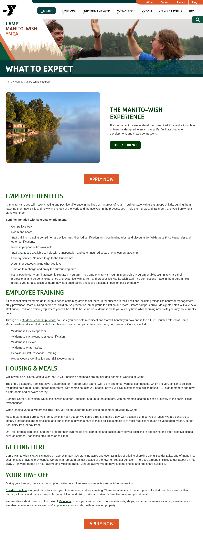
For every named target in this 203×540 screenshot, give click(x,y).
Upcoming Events (170, 10)
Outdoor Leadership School (39, 320)
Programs (69, 10)
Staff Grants (18, 252)
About (150, 2)
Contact (165, 2)
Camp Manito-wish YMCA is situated (28, 455)
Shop (192, 10)
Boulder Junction (16, 490)
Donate (147, 10)
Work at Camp (125, 10)
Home (9, 81)
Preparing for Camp (96, 10)
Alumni (181, 2)
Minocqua (65, 501)
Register (46, 10)
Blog (194, 2)
